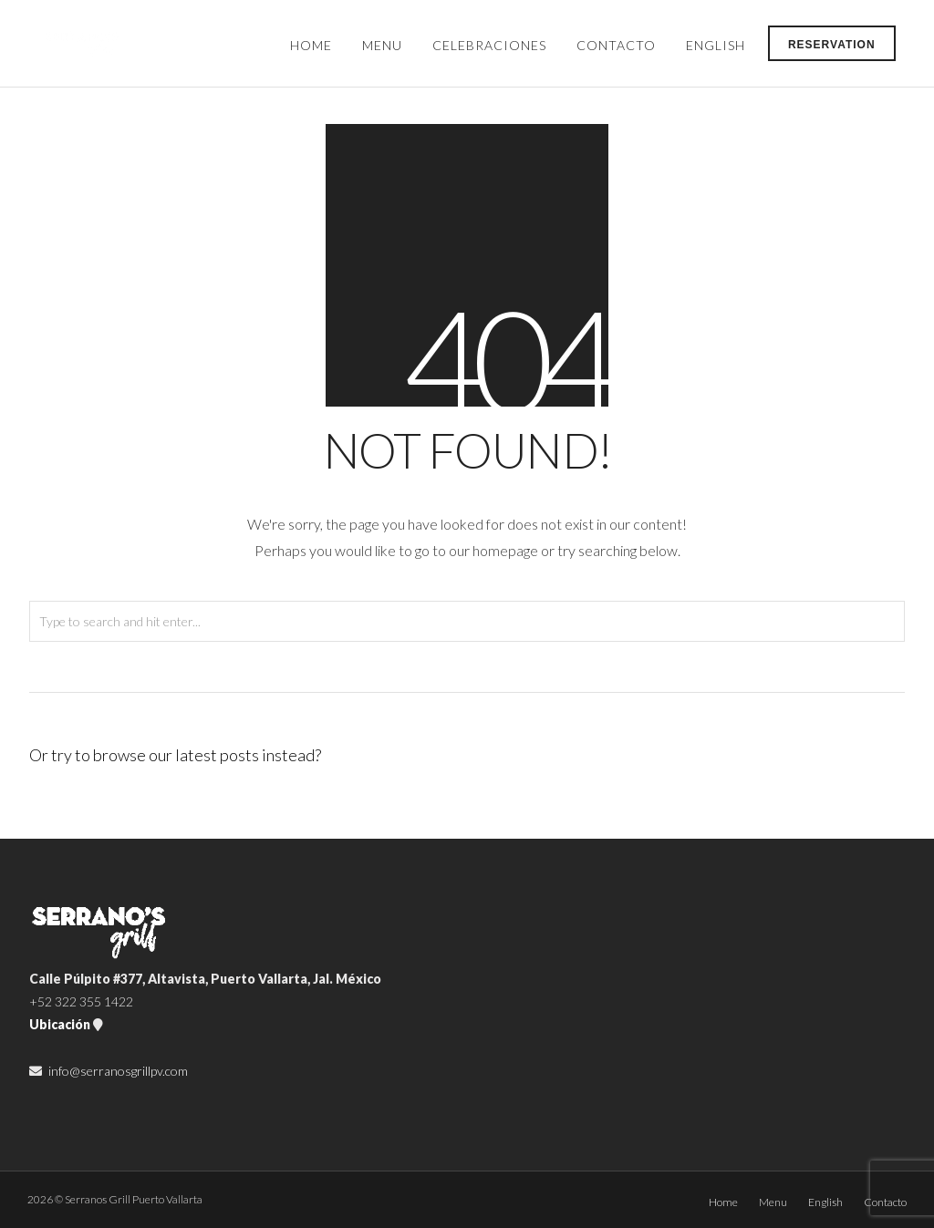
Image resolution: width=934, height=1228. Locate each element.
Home (311, 45)
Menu (382, 45)
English (715, 45)
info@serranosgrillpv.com (118, 1070)
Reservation (832, 44)
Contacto (616, 45)
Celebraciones (489, 45)
